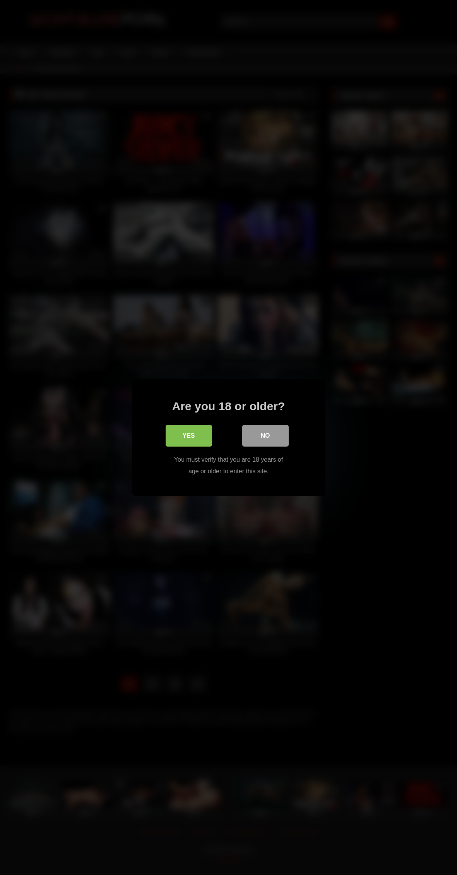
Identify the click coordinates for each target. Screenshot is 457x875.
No (265, 435)
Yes (188, 435)
